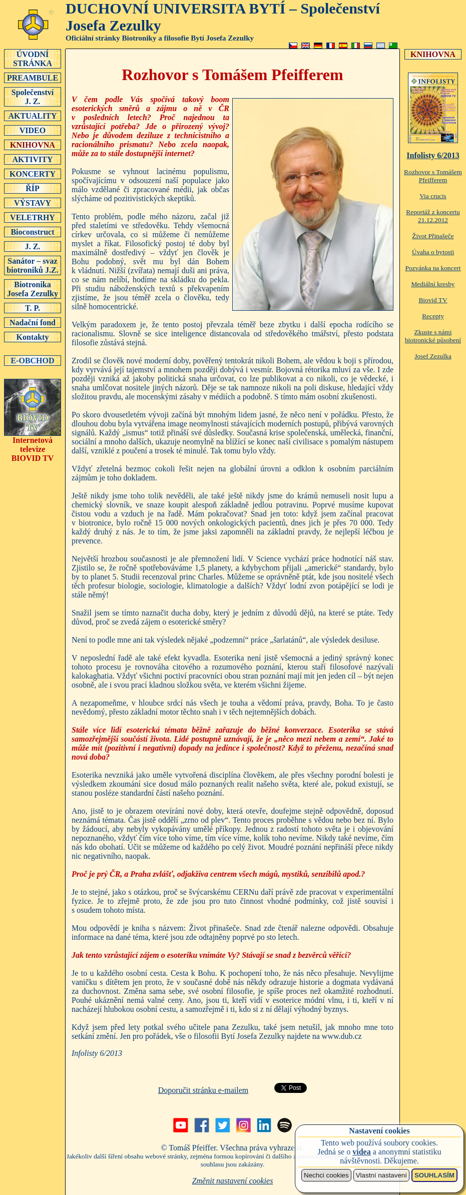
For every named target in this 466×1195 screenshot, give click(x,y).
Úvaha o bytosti (433, 252)
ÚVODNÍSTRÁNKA (33, 59)
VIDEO (33, 130)
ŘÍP (33, 188)
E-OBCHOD (33, 360)
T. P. (33, 307)
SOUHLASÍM (434, 1175)
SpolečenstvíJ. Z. (33, 97)
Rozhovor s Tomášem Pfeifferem (433, 176)
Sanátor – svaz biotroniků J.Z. (33, 265)
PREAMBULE (33, 77)
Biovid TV (432, 300)
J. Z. (33, 246)
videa (361, 1151)
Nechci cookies (326, 1175)
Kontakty (33, 336)
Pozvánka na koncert (432, 268)
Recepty (433, 316)
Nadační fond (33, 322)
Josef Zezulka (432, 356)
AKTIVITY (33, 159)
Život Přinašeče (432, 236)
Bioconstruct (33, 231)
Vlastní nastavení (381, 1175)
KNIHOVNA (33, 144)
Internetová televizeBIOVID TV (32, 445)
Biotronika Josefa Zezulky (33, 289)
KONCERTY (33, 173)
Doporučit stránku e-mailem (203, 1090)
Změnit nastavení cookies (232, 1180)
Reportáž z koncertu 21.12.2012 (432, 216)
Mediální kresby (433, 284)
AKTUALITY (33, 115)
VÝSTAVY (33, 202)
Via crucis (432, 196)
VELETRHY (33, 217)
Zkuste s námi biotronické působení (433, 336)
